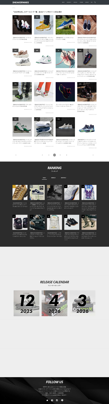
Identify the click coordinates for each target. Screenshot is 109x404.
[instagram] (57, 374)
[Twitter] (47, 374)
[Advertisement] (56, 235)
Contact (27, 384)
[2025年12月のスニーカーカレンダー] (26, 277)
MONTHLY (63, 177)
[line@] (61, 374)
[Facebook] (52, 374)
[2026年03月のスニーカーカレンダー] (82, 277)
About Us (21, 384)
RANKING (54, 167)
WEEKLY (53, 177)
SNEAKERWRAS (84, 384)
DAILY (44, 177)
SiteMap (15, 384)
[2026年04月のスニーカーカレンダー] (54, 277)
